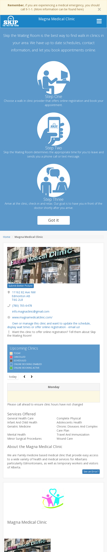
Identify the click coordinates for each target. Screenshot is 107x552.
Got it (53, 220)
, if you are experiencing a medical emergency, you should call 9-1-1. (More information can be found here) (54, 7)
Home (6, 237)
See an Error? (91, 471)
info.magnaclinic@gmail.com (30, 311)
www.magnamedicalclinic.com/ (32, 317)
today (13, 377)
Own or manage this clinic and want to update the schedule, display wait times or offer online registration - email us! (49, 325)
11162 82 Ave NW (24, 295)
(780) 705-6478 (22, 305)
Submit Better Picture (20, 285)
